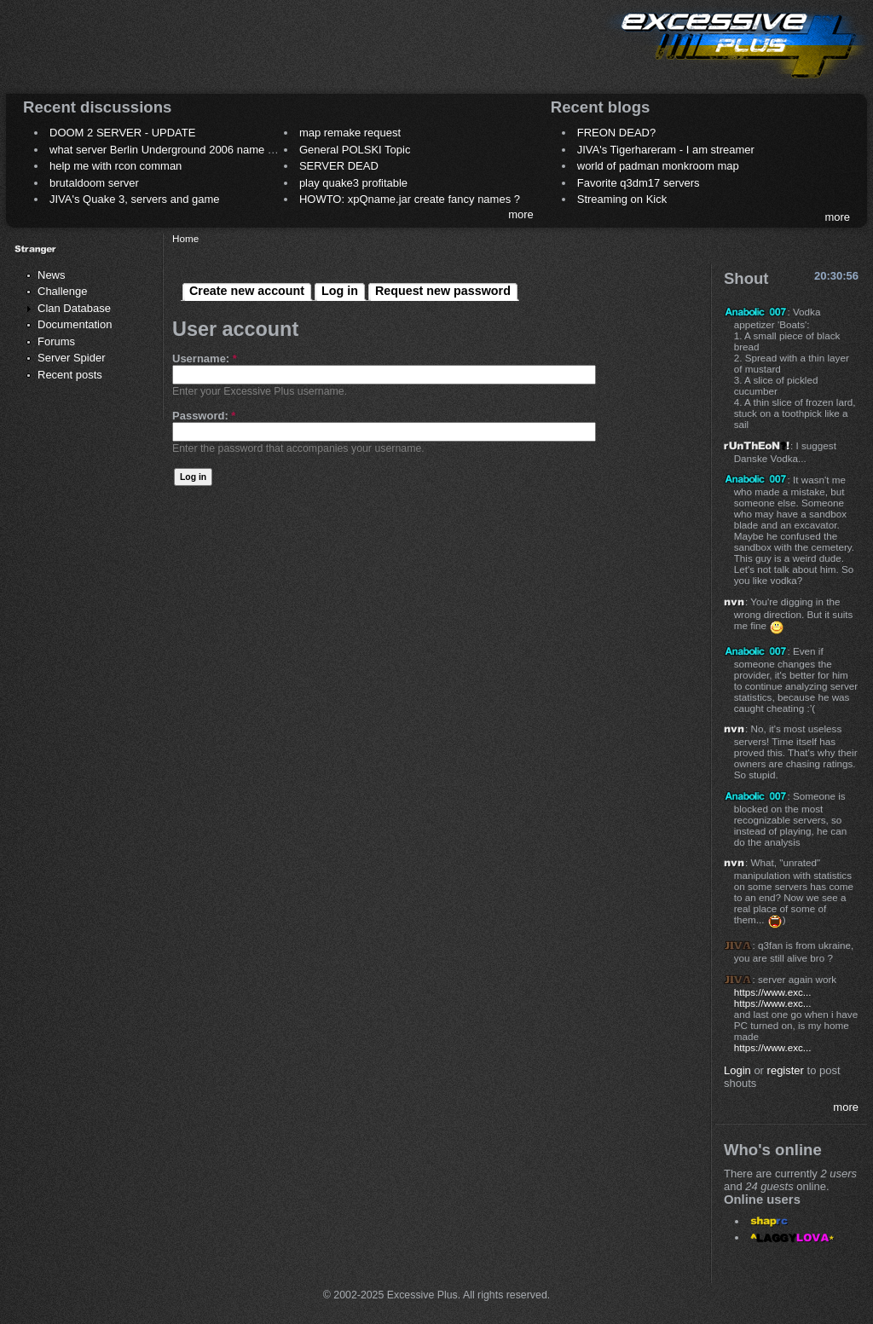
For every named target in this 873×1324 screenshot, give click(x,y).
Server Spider (71, 357)
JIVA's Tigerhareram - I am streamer (665, 149)
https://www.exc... (773, 991)
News (52, 275)
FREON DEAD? (616, 132)
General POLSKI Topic (355, 149)
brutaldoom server (94, 182)
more (521, 214)
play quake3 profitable (353, 182)
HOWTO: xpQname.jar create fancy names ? (409, 199)
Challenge (63, 291)
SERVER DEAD (339, 165)
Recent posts (70, 374)
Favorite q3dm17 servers (638, 182)
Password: (203, 415)
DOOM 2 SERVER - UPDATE (122, 132)
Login (737, 1070)
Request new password (443, 291)
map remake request (350, 132)
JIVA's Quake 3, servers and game (134, 199)
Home (185, 238)
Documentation (75, 324)
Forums (56, 341)
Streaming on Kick (622, 199)
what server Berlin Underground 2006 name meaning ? (184, 149)
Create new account (246, 291)
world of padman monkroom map (658, 165)
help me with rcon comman (115, 165)
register (785, 1070)
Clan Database (74, 308)
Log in (339, 291)
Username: (204, 358)
